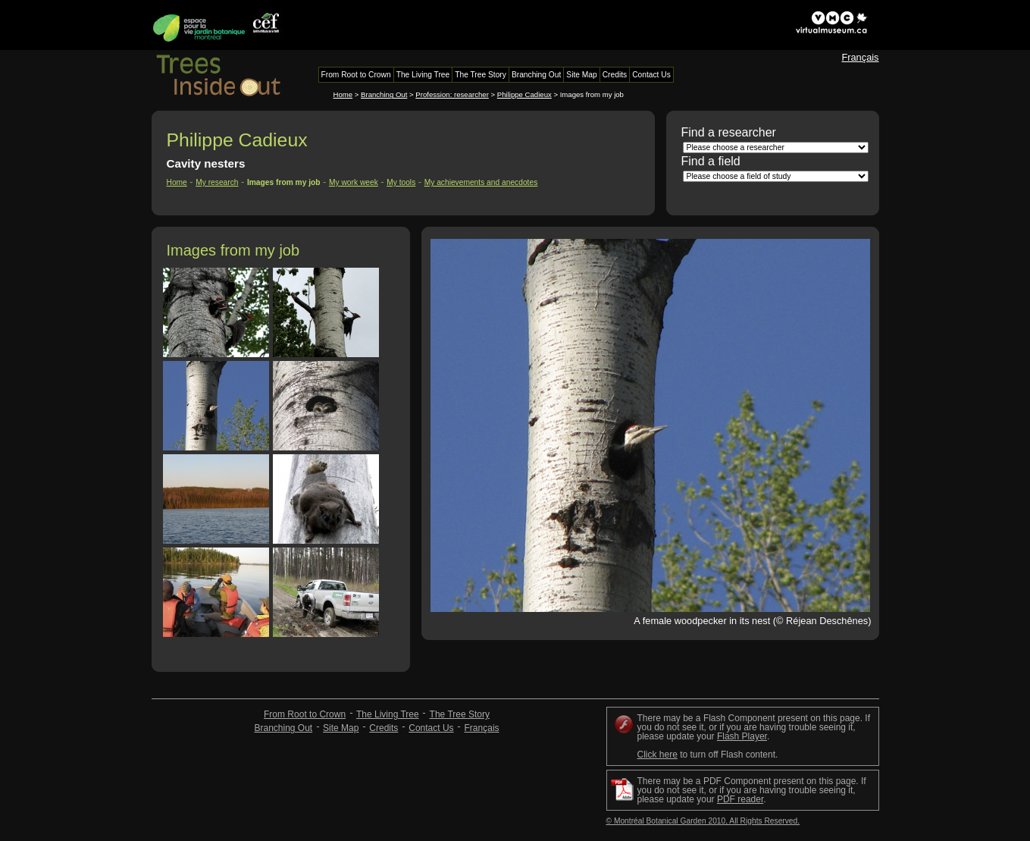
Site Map (340, 728)
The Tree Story (460, 714)
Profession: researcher (452, 94)
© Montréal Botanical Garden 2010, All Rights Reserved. (703, 821)
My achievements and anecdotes (481, 182)
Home (343, 94)
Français (859, 57)
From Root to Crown (305, 714)
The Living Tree (387, 714)
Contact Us (431, 728)
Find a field (710, 161)
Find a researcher (728, 132)
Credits (383, 728)
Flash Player (742, 736)
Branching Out (384, 94)
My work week (353, 182)
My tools (401, 182)
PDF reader (740, 799)
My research (217, 182)
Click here (657, 754)
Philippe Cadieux (524, 94)
